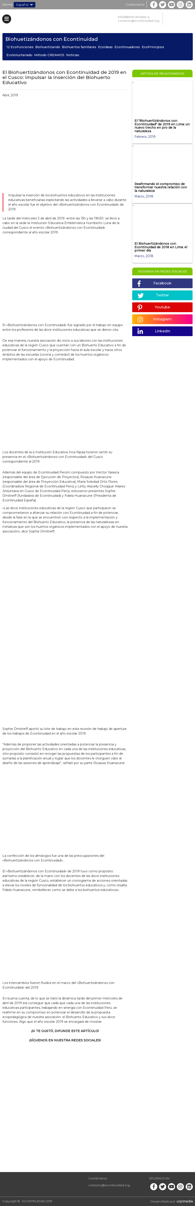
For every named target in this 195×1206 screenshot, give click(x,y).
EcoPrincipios (153, 47)
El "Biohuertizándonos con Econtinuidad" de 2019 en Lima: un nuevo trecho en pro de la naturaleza (162, 126)
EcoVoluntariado (19, 55)
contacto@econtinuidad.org (138, 20)
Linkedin (154, 332)
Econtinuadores (127, 47)
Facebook (154, 284)
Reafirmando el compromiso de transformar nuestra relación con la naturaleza (160, 187)
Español (24, 4)
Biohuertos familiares (79, 47)
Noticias (72, 55)
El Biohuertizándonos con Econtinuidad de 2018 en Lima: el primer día (160, 247)
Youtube (154, 308)
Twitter (153, 296)
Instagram (155, 320)
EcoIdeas (105, 47)
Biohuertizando (47, 47)
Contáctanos (135, 4)
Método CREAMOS (49, 55)
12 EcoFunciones (19, 47)
